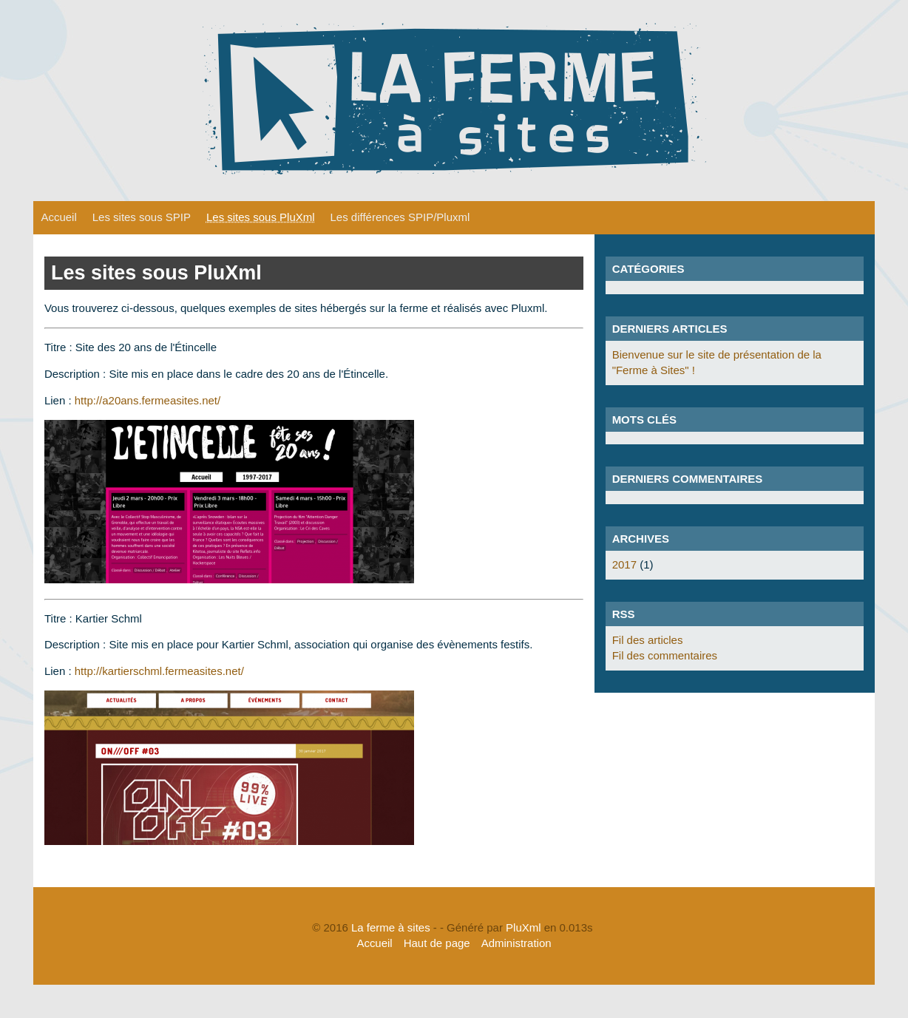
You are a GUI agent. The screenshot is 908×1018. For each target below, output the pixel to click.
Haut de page (437, 943)
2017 (624, 564)
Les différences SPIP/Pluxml (400, 217)
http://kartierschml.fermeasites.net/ (159, 671)
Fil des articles (647, 640)
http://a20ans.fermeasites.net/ (147, 400)
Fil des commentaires (664, 655)
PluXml (523, 927)
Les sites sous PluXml (260, 217)
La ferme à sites (390, 927)
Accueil (58, 217)
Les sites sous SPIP (141, 217)
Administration (516, 943)
